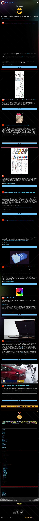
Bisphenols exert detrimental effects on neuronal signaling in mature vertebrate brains (20, 100)
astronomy (3, 440)
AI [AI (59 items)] (3, 421)
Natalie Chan (4, 474)
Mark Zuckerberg (4, 435)
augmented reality (4, 441)
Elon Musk (8, 398)
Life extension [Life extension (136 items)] (33, 422)
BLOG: (20, 509)
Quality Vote (4, 304)
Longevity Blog (4, 491)
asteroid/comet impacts (5, 439)
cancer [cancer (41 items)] (32, 421)
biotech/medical (10, 183)
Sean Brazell (4, 475)
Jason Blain (4, 480)
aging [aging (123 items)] (2, 421)
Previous (3, 138)
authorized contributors (7, 18)
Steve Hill (4, 476)
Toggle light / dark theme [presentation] (37, 2)
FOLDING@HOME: (14, 512)
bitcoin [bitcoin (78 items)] (27, 421)
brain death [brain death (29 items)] (31, 421)
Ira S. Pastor (4, 482)
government (14, 312)
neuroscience (10, 106)
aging (2, 436)
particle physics (8, 281)
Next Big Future (4, 493)
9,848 (27, 406)
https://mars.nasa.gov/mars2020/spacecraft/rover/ (24, 207)
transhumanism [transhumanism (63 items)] (32, 423)
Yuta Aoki (4, 469)
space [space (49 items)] (24, 423)
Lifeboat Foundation (5, 517)
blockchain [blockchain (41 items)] (29, 421)
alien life (3, 437)
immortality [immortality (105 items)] (22, 422)
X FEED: (15, 509)
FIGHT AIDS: (15, 511)
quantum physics (12, 281)
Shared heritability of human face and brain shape (13, 176)
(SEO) (28, 53)
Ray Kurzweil (3, 432)
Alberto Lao (5, 211)
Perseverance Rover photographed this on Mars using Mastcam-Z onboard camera (19, 192)
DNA (2, 431)
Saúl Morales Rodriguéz (6, 64)
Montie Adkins (5, 481)
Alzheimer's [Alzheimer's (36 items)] (5, 421)
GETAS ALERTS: (21, 508)
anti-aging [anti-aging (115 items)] (8, 421)
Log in (2, 18)
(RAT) (22, 56)
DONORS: (17, 510)
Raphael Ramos (5, 473)
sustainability (10, 398)
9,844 (16, 406)
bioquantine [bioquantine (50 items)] (14, 421)
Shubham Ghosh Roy (6, 455)
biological (3, 445)
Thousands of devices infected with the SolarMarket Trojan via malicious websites (19, 23)
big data (3, 443)
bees (2, 442)
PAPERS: (21, 513)
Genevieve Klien (5, 453)
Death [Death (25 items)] (37, 421)
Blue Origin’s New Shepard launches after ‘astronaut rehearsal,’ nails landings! (19, 220)
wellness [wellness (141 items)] (36, 423)
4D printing (3, 430)
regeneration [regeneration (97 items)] (17, 423)
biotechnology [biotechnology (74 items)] (24, 421)
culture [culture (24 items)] (36, 421)
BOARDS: (21, 510)
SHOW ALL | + (3, 484)
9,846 (22, 406)
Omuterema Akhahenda (6, 466)
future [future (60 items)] (7, 422)
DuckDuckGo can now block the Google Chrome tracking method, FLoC (17, 341)
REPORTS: (21, 511)
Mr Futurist (3, 492)
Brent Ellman (4, 477)
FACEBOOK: (14, 506)
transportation (13, 398)
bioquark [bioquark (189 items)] (17, 421)
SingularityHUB (4, 495)
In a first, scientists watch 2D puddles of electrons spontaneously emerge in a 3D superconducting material (19, 266)
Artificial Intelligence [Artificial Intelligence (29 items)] (11, 421)
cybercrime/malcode (11, 64)
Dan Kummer (4, 465)
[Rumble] (32, 517)
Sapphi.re (13, 517)
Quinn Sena (5, 281)
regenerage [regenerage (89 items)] (13, 423)
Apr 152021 (3, 23)
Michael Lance (5, 479)
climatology (12, 312)
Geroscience (3, 490)
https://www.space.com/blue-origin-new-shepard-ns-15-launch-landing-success (16, 240)
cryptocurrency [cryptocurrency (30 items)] (34, 421)
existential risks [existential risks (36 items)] (3, 422)
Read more (19, 67)
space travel (8, 244)
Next (34, 406)
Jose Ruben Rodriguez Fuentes (7, 312)
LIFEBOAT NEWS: (21, 506)
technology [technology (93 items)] (28, 423)
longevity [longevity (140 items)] (3, 423)
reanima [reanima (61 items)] (11, 423)
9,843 (14, 406)
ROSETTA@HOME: (14, 513)
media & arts (10, 140)
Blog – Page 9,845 (19, 6)
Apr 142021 (3, 298)
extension (21, 347)
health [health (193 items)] (12, 422)
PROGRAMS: (21, 512)
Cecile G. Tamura (5, 468)
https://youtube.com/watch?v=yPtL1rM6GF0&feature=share (11, 194)
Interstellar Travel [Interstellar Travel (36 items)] (25, 422)
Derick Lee (5, 398)
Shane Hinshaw (5, 472)
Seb (3, 478)
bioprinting (3, 446)
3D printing (3, 429)
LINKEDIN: (15, 508)
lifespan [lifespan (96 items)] (36, 422)
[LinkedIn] (29, 517)
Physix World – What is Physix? (10, 298)
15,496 (31, 406)
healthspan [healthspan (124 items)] (15, 422)
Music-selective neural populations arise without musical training (16, 125)
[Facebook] (26, 517)
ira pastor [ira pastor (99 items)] (29, 422)
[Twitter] (27, 517)
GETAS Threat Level (19, 504)
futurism (10, 357)
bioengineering (4, 444)
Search (37, 411)
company (22, 352)
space (7, 211)
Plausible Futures (4, 494)
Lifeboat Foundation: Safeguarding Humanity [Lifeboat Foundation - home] (18, 3)
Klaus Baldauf (5, 467)
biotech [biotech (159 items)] (20, 421)
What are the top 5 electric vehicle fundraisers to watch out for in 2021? (17, 385)
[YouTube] (30, 517)
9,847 (24, 406)
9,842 (11, 406)
